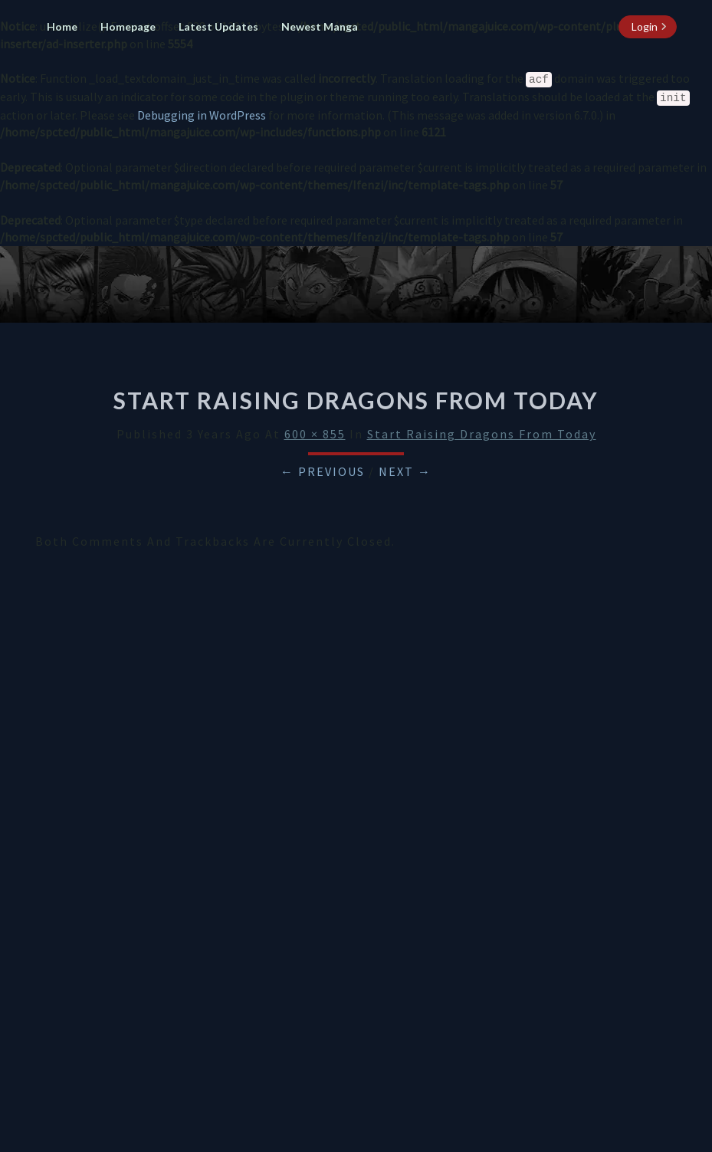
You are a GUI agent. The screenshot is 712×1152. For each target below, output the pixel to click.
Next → (405, 471)
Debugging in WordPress (201, 115)
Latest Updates (218, 26)
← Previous (323, 471)
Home (62, 26)
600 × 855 (315, 433)
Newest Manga (319, 26)
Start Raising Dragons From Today (481, 433)
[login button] (647, 26)
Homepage (128, 26)
